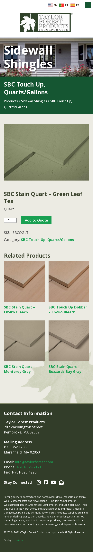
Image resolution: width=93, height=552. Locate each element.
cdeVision (18, 540)
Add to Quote (36, 220)
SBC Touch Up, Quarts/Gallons (47, 239)
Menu (88, 5)
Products (11, 101)
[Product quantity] (10, 220)
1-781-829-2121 (28, 467)
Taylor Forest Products (46, 22)
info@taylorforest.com (34, 462)
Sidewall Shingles (34, 101)
